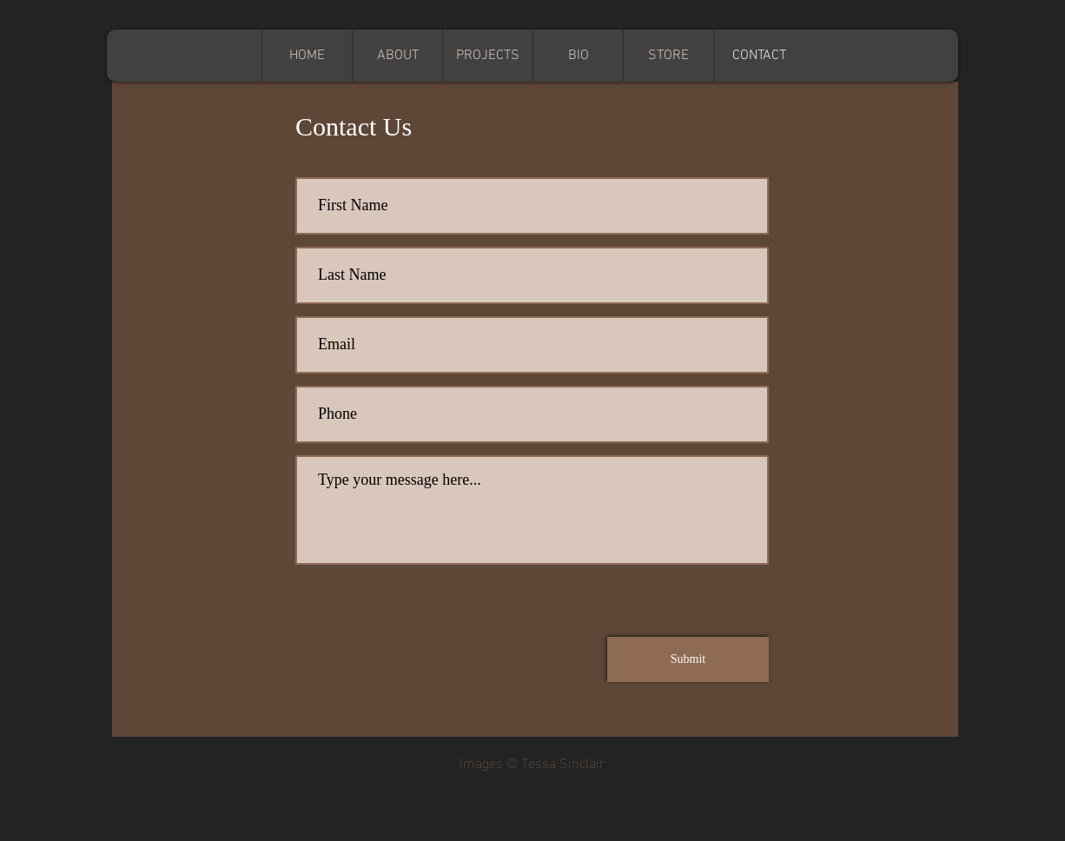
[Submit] (688, 659)
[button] (487, 56)
